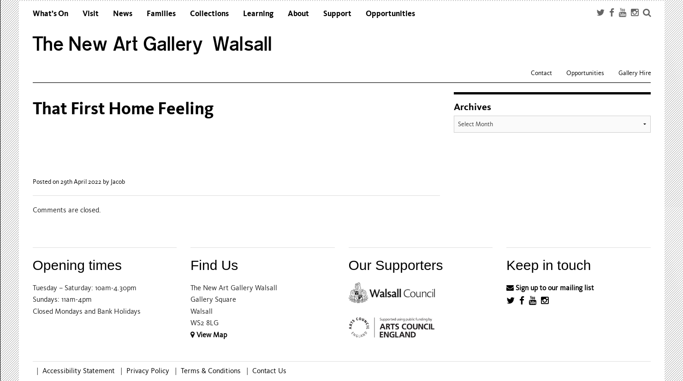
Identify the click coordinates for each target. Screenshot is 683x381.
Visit (91, 13)
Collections (209, 13)
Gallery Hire (634, 73)
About (298, 13)
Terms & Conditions (211, 371)
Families (161, 13)
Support (337, 13)
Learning (258, 13)
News (122, 13)
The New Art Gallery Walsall (152, 44)
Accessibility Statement (78, 371)
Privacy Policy (147, 371)
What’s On (50, 13)
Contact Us (269, 371)
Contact (541, 73)
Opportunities (390, 13)
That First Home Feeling (123, 108)
